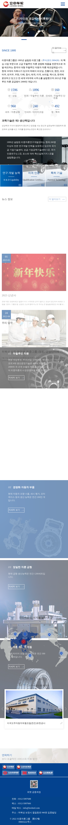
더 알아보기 (59, 50)
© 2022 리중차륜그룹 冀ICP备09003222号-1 (25, 820)
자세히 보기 (16, 397)
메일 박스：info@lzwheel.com (26, 808)
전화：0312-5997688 (21, 799)
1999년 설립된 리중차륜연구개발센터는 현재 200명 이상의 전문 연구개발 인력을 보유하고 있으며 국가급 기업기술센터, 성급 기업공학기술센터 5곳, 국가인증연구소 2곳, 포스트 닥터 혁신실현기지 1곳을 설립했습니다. (31, 150)
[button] (24, 39)
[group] (34, 709)
